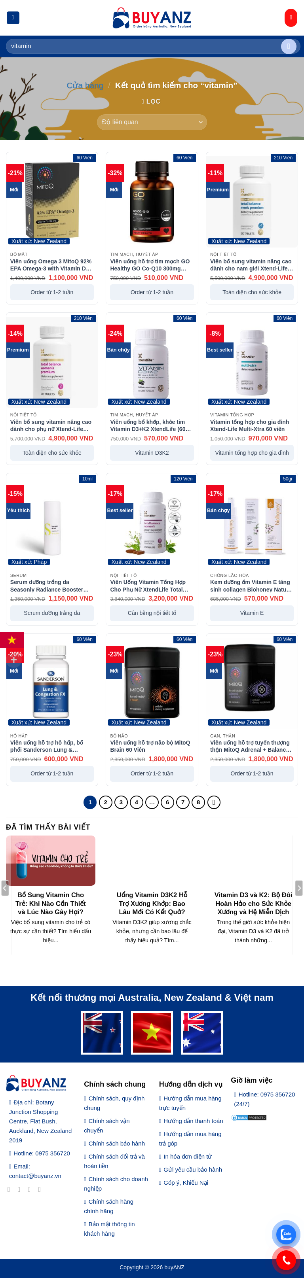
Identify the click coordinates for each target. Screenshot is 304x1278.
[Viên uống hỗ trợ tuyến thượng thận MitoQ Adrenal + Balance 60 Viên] (252, 683)
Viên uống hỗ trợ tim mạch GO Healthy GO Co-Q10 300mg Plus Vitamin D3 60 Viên (150, 265)
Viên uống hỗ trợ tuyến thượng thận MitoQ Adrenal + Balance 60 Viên (250, 746)
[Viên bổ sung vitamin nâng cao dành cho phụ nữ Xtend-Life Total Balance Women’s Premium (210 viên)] (52, 362)
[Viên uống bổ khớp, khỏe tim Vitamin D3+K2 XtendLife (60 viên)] (152, 362)
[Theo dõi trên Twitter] (31, 1189)
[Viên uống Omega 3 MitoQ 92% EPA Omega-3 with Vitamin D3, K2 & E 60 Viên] (52, 202)
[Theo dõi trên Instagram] (21, 1189)
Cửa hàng (84, 85)
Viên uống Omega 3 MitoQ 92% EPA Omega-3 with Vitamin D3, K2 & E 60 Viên (50, 265)
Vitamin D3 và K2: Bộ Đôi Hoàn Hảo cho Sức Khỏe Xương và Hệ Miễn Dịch (254, 903)
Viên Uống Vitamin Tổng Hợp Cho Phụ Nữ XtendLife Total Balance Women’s (148, 585)
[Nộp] (288, 46)
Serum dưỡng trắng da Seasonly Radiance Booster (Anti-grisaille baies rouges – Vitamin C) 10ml (48, 585)
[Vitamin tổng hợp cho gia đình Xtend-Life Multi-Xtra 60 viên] (252, 362)
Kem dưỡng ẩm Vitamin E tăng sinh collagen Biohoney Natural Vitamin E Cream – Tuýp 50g (251, 585)
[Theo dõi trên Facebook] (11, 1189)
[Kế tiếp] (214, 802)
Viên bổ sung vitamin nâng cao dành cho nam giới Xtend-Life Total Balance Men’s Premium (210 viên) (250, 265)
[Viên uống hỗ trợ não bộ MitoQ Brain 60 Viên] (152, 683)
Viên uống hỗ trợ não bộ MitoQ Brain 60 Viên (150, 746)
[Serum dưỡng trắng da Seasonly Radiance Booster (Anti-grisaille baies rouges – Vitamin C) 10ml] (52, 523)
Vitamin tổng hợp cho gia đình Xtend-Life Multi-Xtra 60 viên (249, 425)
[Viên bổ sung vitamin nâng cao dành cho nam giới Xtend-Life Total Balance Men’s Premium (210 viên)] (252, 202)
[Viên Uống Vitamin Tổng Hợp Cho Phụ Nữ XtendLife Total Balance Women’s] (152, 523)
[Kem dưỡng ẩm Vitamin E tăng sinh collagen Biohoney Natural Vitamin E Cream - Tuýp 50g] (252, 523)
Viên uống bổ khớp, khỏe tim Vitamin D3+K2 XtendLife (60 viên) (147, 425)
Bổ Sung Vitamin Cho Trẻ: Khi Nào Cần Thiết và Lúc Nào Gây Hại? (50, 903)
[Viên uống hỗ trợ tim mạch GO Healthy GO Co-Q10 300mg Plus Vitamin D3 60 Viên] (152, 202)
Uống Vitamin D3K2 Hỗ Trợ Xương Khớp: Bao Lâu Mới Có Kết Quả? (152, 903)
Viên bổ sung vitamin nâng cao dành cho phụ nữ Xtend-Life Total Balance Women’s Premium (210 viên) (50, 425)
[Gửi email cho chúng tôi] (41, 1189)
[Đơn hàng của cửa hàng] (152, 122)
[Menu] (13, 18)
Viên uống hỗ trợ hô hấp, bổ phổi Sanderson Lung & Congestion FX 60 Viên (46, 746)
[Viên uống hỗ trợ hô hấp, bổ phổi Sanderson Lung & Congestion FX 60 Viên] (52, 683)
